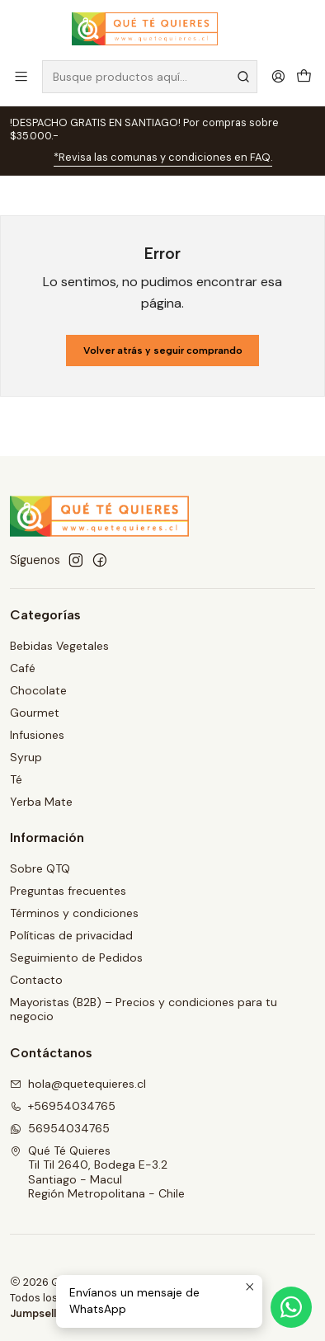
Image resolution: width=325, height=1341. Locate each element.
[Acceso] (278, 76)
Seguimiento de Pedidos (76, 957)
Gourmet (34, 712)
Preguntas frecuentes (68, 890)
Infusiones (37, 734)
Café (22, 668)
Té (16, 779)
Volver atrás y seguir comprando (163, 350)
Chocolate (38, 690)
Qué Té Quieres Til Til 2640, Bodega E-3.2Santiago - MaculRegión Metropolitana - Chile (97, 1172)
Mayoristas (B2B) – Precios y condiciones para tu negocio (143, 1009)
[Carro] (304, 76)
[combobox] (149, 76)
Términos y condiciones (74, 913)
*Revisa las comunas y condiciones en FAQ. (163, 157)
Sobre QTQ (40, 868)
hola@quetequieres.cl (78, 1083)
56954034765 (60, 1128)
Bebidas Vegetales (59, 645)
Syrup (26, 757)
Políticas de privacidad (71, 935)
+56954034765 (62, 1106)
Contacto (36, 979)
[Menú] (21, 76)
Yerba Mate (41, 801)
